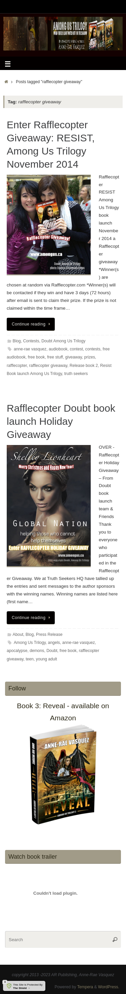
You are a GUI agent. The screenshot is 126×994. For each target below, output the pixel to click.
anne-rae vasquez (30, 349)
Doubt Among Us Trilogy (63, 341)
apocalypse (17, 650)
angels (54, 642)
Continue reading (32, 324)
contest (76, 349)
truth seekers (76, 373)
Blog (17, 341)
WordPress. (108, 987)
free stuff (55, 357)
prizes (89, 357)
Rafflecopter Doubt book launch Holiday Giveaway (61, 421)
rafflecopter (17, 365)
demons (37, 650)
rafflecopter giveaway (48, 365)
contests (92, 349)
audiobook (58, 349)
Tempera (85, 987)
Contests (31, 341)
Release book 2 (84, 365)
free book (36, 357)
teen (30, 659)
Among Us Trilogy (30, 642)
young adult (46, 659)
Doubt (51, 650)
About (18, 634)
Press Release (49, 634)
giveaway (73, 357)
